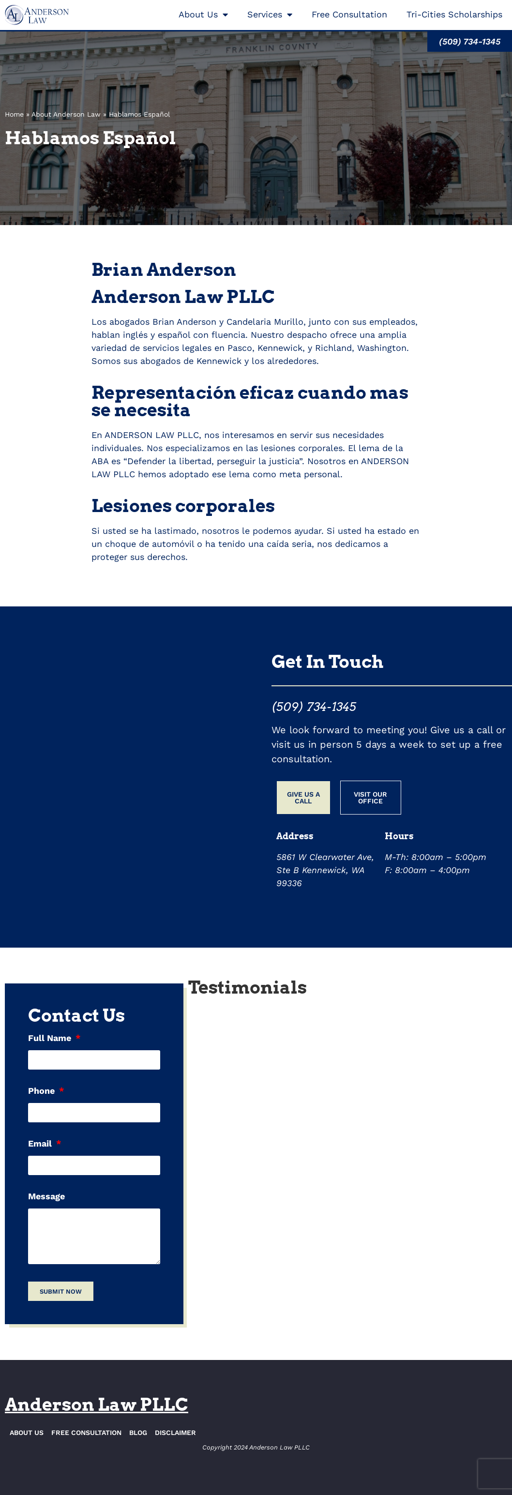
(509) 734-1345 (313, 707)
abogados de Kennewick (190, 361)
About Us (203, 14)
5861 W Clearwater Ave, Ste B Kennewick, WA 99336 (325, 870)
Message (46, 1196)
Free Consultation (349, 14)
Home (14, 114)
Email (41, 1143)
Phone (42, 1091)
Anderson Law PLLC (96, 1404)
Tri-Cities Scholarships (454, 14)
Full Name (51, 1038)
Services (269, 14)
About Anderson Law (66, 114)
